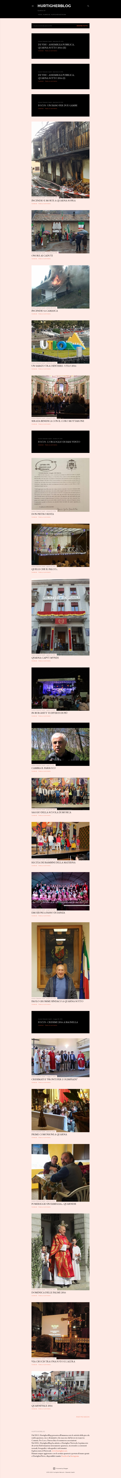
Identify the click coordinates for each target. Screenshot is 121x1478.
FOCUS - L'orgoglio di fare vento (59, 441)
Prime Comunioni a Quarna (49, 1134)
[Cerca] (88, 6)
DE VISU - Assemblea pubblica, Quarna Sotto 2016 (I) (56, 76)
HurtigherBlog (54, 6)
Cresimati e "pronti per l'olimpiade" (55, 1079)
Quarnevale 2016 (42, 1405)
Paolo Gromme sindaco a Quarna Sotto (57, 1001)
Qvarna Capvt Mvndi (45, 657)
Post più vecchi (82, 1417)
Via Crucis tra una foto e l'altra (53, 1361)
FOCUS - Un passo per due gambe (57, 105)
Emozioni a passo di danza (48, 912)
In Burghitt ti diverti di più (50, 712)
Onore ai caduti (42, 255)
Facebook (65, 1456)
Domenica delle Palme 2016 (49, 1292)
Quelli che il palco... (45, 569)
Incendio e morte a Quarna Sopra (54, 200)
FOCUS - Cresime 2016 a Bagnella (58, 1022)
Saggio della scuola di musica (51, 812)
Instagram (75, 1456)
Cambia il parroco (44, 768)
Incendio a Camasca (45, 310)
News (40, 14)
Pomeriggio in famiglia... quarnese (54, 1203)
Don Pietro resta (43, 513)
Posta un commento (51, 50)
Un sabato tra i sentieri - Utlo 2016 (54, 365)
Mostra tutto (82, 26)
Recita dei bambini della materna (53, 862)
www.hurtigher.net (59, 1450)
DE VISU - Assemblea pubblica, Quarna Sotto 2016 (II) (56, 46)
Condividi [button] (40, 50)
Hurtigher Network (57, 14)
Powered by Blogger (60, 1468)
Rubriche (46, 14)
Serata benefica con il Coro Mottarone (58, 420)
